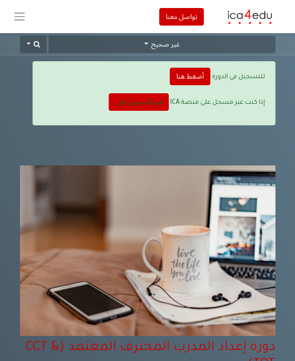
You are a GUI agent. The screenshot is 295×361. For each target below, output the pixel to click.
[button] (33, 44)
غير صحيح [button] (165, 44)
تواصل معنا (181, 16)
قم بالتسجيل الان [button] (138, 101)
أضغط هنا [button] (190, 76)
